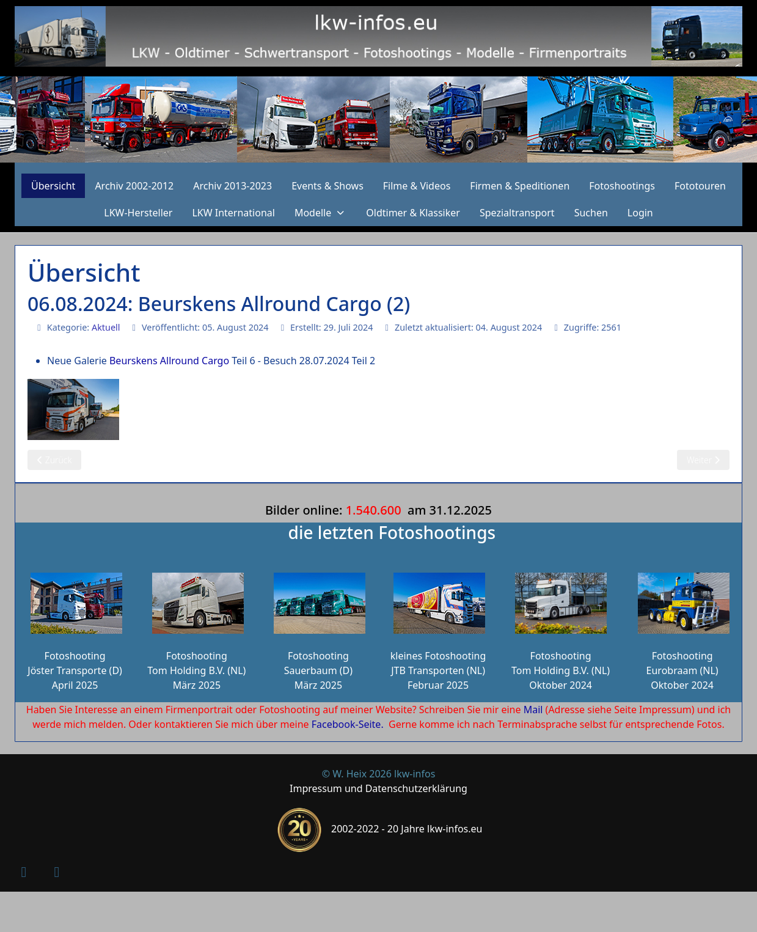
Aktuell (106, 327)
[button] (320, 212)
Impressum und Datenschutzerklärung (378, 788)
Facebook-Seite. (348, 724)
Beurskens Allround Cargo (169, 360)
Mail (533, 709)
